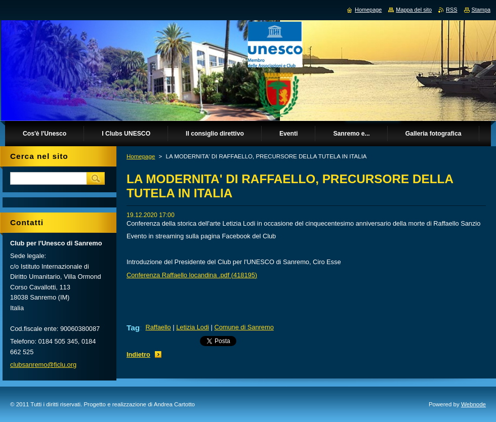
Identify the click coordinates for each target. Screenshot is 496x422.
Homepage (141, 156)
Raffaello (158, 327)
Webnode (473, 404)
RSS (451, 10)
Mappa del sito (414, 10)
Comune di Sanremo (243, 327)
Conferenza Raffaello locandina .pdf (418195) (192, 275)
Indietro (138, 354)
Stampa (481, 10)
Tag (133, 327)
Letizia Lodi (192, 327)
